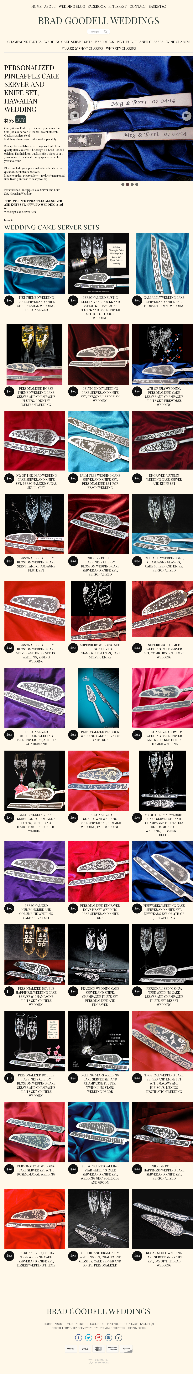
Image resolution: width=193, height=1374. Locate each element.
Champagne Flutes (24, 41)
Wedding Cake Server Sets (68, 41)
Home (36, 6)
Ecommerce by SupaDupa (102, 1361)
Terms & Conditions (112, 1327)
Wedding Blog (72, 6)
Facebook (97, 6)
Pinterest (117, 6)
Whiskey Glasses (121, 48)
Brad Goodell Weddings (98, 20)
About (50, 6)
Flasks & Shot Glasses (82, 48)
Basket (157, 6)
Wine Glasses (178, 41)
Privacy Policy (137, 1327)
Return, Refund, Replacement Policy (75, 1327)
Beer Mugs (104, 41)
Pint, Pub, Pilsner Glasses (140, 41)
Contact (138, 6)
